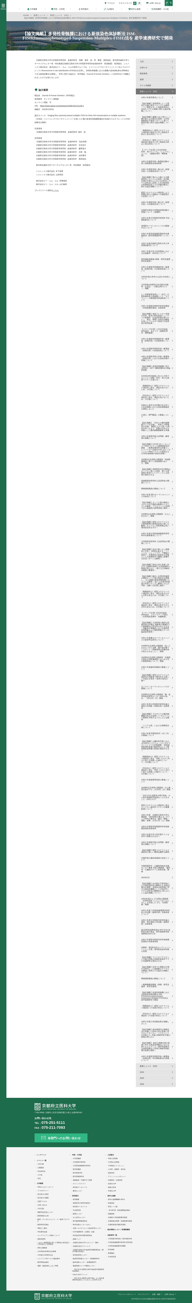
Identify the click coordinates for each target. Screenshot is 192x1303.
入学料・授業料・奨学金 (117, 1169)
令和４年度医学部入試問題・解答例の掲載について (155, 437)
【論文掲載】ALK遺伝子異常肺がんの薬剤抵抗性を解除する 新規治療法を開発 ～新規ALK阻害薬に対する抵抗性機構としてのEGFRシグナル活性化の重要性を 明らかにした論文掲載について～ (155, 888)
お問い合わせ (155, 3)
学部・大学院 (77, 1155)
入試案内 (110, 1155)
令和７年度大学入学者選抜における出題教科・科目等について (155, 252)
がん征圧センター (79, 1217)
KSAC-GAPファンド (80, 1274)
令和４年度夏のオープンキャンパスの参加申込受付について (155, 639)
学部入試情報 (113, 1158)
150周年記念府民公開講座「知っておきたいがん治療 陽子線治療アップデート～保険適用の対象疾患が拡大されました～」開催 (155, 648)
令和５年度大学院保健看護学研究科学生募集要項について (155, 534)
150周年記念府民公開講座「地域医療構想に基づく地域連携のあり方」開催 (155, 461)
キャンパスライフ (79, 1183)
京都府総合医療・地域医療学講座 (120, 1221)
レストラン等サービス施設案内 (48, 1258)
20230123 (145, 877)
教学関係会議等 (43, 1262)
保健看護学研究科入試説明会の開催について (155, 482)
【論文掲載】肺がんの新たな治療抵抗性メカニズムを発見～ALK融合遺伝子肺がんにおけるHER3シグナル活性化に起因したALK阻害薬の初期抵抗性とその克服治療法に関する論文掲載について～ (155, 182)
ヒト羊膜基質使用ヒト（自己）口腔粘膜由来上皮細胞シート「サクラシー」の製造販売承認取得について (155, 297)
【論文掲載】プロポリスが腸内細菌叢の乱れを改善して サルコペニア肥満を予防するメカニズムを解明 (155, 717)
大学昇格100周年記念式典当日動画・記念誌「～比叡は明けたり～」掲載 (155, 286)
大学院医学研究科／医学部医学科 (120, 1239)
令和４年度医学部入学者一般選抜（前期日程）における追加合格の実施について (155, 358)
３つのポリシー (43, 1190)
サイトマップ (143, 1294)
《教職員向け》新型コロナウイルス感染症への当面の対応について (155, 1007)
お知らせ (143, 67)
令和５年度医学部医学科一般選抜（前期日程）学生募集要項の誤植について (155, 1058)
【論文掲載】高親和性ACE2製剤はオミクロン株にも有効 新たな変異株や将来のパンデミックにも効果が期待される (155, 472)
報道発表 (143, 73)
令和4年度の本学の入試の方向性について (155, 278)
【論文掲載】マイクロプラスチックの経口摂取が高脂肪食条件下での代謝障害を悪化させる (155, 959)
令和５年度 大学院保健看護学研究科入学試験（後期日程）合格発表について (155, 912)
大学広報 (40, 1208)
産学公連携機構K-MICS (116, 1199)
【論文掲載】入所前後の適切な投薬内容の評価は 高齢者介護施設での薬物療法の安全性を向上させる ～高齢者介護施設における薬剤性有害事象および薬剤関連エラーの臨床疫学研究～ (155, 627)
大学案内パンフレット (116, 1165)
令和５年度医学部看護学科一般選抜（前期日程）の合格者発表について (155, 269)
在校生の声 (112, 1183)
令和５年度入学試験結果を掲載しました (155, 1023)
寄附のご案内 (42, 1228)
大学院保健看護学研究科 (81, 1165)
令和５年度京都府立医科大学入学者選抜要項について (155, 244)
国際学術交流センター (45, 1212)
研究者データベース (80, 1187)
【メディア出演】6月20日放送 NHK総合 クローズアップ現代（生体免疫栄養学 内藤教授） (155, 615)
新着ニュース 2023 (148, 1066)
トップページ (41, 1155)
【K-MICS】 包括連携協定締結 (119, 1210)
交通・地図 (156, 1294)
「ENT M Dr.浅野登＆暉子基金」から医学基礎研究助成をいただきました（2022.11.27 (155, 797)
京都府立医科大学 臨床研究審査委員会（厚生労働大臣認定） (88, 1250)
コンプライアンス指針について (48, 1235)
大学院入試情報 (113, 1162)
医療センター (77, 1214)
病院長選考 (41, 1239)
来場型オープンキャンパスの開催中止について (155, 227)
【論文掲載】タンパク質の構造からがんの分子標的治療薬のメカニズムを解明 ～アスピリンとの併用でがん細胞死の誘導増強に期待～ (155, 505)
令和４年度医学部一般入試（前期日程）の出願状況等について (155, 203)
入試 (142, 61)
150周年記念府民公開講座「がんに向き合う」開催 (155, 515)
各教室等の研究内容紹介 (81, 1203)
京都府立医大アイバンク (81, 1246)
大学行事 (40, 1164)
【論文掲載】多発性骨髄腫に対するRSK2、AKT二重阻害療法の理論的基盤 (155, 368)
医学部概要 (77, 1169)
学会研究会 (41, 1171)
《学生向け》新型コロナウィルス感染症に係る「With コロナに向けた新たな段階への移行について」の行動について (155, 771)
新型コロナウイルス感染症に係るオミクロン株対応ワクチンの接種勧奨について (155, 807)
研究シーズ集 (113, 1206)
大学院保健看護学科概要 (117, 1246)
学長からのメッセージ (45, 1187)
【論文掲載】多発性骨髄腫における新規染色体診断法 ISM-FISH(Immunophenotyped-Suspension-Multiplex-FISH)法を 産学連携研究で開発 (155, 996)
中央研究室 (77, 1210)
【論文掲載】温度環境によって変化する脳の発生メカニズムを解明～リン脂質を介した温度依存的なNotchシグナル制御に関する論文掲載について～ (155, 107)
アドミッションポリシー (117, 1176)
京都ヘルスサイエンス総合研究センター (87, 1228)
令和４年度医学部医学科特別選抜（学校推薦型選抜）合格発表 (155, 307)
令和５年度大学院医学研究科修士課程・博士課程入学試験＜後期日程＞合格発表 (155, 922)
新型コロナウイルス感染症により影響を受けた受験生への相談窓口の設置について (155, 194)
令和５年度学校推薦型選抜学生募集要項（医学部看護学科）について (155, 235)
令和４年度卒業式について (152, 97)
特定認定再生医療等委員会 (82, 1235)
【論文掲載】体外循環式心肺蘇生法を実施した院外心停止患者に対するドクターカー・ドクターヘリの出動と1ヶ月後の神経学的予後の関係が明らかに (155, 1033)
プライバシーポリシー (126, 1294)
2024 (142, 1072)
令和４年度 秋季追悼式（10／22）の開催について (155, 734)
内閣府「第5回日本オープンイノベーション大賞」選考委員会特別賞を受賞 (155, 949)
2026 (142, 1084)
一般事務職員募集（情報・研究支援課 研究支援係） (155, 985)
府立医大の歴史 (43, 1194)
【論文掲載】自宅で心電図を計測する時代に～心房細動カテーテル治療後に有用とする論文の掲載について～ (155, 970)
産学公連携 (111, 1196)
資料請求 (111, 1173)
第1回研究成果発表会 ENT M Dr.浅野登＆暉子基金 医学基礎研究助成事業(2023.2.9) (155, 932)
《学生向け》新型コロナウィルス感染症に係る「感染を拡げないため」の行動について (155, 397)
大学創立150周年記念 (45, 1255)
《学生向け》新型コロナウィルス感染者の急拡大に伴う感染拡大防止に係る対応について (155, 142)
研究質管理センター (80, 1255)
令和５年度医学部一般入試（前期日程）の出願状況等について (155, 170)
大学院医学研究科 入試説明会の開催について (155, 542)
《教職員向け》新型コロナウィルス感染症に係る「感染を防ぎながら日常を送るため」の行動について (155, 594)
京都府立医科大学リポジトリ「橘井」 (86, 1242)
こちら (56, 190)
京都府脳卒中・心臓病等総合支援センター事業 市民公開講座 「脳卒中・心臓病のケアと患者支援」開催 (155, 869)
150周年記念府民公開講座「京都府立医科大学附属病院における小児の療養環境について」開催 (155, 659)
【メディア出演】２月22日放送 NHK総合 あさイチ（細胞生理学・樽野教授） (155, 331)
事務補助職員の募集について (153, 489)
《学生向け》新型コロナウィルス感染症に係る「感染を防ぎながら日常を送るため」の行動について (155, 605)
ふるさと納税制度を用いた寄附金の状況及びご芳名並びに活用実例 (53, 1243)
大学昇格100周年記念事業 (46, 1251)
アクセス (111, 3)
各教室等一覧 (112, 1235)
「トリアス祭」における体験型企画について (155, 726)
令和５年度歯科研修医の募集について (155, 668)
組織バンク (77, 1239)
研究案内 (75, 1196)
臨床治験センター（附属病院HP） (85, 1262)
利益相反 (111, 1203)
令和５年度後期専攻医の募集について (155, 781)
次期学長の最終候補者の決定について (155, 859)
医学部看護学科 (78, 1176)
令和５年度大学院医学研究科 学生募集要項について (155, 219)
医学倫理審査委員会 (80, 1221)
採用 (142, 79)
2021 (39, 1178)
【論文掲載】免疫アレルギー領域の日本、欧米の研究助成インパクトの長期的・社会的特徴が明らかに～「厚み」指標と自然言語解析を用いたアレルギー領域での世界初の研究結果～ (155, 318)
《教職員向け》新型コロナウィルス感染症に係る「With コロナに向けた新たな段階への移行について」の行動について (155, 759)
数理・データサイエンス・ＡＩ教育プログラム (53, 1220)
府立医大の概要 (43, 1198)
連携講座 (111, 1214)
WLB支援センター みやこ (82, 1224)
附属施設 (111, 1253)
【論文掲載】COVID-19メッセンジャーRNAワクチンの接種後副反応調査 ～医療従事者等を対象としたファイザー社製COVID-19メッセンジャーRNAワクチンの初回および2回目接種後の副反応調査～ (155, 448)
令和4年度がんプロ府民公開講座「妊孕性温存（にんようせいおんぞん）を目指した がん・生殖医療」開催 (155, 901)
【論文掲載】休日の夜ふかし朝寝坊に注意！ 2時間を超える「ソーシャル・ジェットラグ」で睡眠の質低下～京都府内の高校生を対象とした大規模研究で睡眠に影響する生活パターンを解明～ (155, 554)
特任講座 (111, 1249)
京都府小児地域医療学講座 (117, 1217)
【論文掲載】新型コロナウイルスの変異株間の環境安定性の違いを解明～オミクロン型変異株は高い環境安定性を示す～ (155, 525)
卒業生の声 (112, 1191)
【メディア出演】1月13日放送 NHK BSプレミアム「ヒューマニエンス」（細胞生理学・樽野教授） (155, 153)
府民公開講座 (42, 1248)
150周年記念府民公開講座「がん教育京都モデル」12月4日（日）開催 (155, 789)
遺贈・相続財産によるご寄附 (47, 1266)
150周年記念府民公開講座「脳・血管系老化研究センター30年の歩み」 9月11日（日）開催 (155, 696)
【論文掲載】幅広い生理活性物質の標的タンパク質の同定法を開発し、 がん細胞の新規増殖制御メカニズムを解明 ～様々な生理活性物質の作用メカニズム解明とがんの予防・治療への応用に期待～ (155, 581)
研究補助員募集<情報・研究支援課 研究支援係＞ (155, 260)
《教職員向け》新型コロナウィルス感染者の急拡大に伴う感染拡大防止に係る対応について (155, 132)
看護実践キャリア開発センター (84, 1266)
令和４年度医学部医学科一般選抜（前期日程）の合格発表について (155, 350)
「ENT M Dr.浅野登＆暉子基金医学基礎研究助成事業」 (88, 1270)
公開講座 (40, 1167)
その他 (39, 1175)
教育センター (77, 1191)
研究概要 (76, 1199)
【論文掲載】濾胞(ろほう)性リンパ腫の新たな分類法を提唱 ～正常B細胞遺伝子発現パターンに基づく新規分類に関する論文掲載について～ (155, 120)
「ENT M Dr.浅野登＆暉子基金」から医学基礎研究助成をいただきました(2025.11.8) (88, 1279)
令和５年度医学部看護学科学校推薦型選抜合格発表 (155, 827)
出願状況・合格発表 (115, 1180)
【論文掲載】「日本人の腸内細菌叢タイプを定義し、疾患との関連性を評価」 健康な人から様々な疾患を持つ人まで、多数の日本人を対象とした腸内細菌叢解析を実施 (155, 426)
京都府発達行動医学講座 (117, 1224)
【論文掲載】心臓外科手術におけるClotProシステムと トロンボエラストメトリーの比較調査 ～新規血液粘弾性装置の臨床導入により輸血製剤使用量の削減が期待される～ (155, 746)
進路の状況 (112, 1187)
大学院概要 (77, 1158)
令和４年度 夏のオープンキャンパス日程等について (155, 496)
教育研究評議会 (43, 1224)
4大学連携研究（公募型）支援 (84, 1232)
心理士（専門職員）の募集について (155, 416)
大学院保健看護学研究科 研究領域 (120, 1242)
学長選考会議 (42, 1232)
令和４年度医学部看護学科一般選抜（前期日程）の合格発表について (155, 341)
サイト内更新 (145, 85)
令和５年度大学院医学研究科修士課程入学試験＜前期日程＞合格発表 (155, 706)
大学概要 (40, 1183)
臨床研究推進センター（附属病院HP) (86, 1258)
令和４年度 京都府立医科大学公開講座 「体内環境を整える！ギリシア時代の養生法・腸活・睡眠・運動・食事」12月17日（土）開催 (155, 818)
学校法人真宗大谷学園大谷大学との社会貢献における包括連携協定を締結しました (155, 407)
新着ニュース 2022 (148, 91)
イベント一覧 (41, 1160)
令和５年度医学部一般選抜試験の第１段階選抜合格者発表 (155, 162)
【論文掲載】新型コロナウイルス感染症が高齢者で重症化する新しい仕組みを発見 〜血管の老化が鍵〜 (155, 678)
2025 (142, 1078)
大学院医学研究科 (79, 1162)
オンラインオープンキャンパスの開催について (155, 687)
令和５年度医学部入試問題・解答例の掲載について (155, 843)
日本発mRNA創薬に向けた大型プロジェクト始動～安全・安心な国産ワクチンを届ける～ (155, 378)
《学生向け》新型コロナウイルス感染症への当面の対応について (155, 1015)
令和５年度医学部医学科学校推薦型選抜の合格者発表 (155, 941)
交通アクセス (42, 1201)
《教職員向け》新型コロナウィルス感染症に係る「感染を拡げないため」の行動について (155, 387)
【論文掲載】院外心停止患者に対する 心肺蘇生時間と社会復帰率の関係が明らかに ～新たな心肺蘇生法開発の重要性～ (155, 567)
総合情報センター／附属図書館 (118, 1229)
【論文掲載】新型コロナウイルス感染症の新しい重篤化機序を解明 (155, 851)
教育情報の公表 (43, 1216)
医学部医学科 (77, 1173)
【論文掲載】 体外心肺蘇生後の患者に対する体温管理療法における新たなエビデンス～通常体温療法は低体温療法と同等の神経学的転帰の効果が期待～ (155, 1046)
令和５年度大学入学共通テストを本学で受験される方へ (155, 835)
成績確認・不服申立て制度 (82, 1180)
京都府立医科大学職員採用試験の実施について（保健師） (155, 211)
